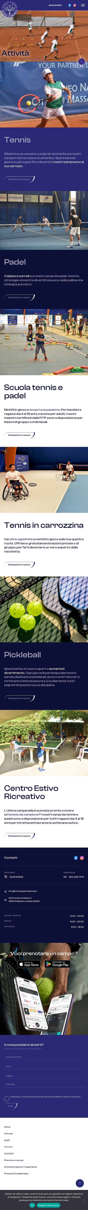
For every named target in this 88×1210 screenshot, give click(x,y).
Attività (8, 1147)
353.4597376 (76, 877)
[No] (84, 1200)
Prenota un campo (14, 1160)
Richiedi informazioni (19, 179)
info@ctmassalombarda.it (23, 891)
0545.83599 (16, 877)
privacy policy (75, 1097)
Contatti (9, 1153)
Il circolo (8, 1134)
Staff (7, 1140)
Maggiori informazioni (48, 1205)
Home (7, 1127)
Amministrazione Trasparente (20, 1167)
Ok (32, 1205)
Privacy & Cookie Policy (16, 1174)
